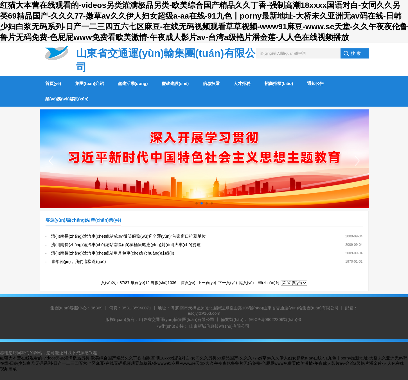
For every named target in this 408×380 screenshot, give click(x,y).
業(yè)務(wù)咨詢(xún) (67, 98)
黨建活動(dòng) (133, 83)
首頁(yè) (53, 83)
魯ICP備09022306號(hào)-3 (275, 319)
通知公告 (315, 83)
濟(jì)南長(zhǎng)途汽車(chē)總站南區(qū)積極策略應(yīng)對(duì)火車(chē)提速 (126, 244)
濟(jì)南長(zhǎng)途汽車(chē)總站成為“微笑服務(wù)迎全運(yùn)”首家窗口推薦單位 (128, 236)
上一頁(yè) (207, 282)
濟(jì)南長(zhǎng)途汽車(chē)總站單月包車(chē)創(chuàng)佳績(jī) (112, 253)
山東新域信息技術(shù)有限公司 (219, 326)
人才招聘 (242, 83)
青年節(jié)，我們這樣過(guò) (78, 261)
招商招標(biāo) (279, 83)
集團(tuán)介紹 (89, 83)
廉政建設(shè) (175, 83)
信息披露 (211, 83)
